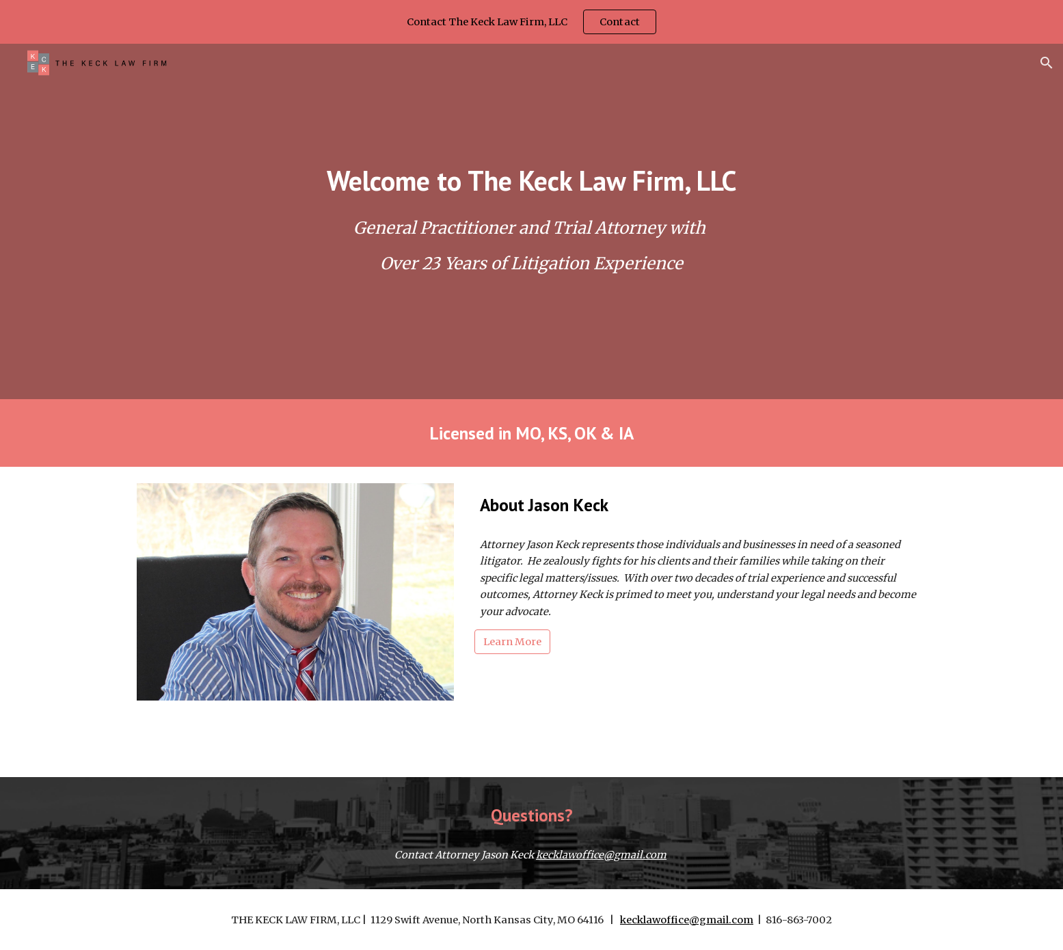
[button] (1046, 62)
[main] (531, 180)
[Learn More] (512, 642)
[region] (531, 22)
